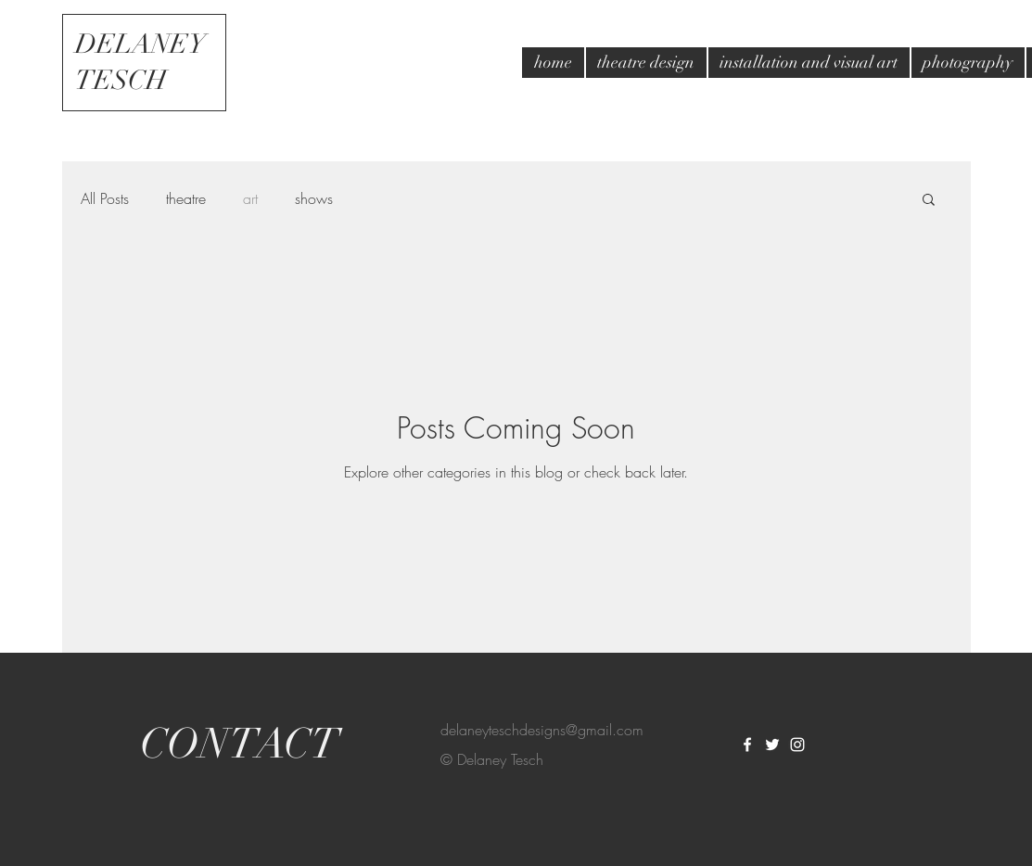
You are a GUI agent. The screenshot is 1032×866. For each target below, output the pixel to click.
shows (314, 198)
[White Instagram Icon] (797, 744)
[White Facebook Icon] (747, 744)
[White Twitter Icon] (772, 744)
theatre (186, 198)
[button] (928, 200)
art (250, 198)
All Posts (105, 198)
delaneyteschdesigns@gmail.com (541, 730)
